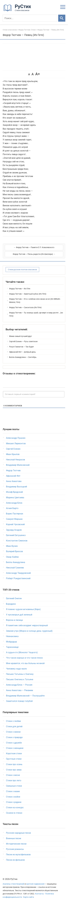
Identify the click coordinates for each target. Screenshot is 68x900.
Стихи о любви (13, 717)
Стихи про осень (14, 761)
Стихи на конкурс (15, 804)
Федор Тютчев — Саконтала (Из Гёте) (25, 304)
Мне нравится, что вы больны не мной (25, 660)
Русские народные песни (18, 829)
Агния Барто (12, 504)
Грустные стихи (13, 755)
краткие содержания (35, 880)
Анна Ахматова (13, 477)
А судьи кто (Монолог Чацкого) (22, 649)
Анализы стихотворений (13, 880)
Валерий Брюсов (14, 548)
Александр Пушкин (15, 434)
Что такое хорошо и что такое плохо (24, 654)
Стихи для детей (14, 723)
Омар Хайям (12, 553)
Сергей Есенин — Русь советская (23, 338)
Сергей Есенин (13, 445)
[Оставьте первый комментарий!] (34, 391)
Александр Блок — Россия (19, 681)
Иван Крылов (12, 450)
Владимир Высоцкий (16, 483)
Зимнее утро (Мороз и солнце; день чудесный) (29, 627)
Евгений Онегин (14, 595)
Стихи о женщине (14, 744)
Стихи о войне (13, 793)
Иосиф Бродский (14, 488)
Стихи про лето (13, 777)
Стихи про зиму (14, 766)
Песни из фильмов (15, 856)
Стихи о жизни (13, 728)
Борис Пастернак (14, 510)
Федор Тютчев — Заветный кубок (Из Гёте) (27, 290)
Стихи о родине (13, 798)
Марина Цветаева (15, 494)
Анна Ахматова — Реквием (19, 687)
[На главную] (18, 11)
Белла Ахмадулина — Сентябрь (22, 354)
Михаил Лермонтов (16, 440)
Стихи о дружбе (14, 739)
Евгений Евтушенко (16, 531)
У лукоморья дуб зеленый (19, 611)
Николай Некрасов (15, 456)
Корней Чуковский (15, 521)
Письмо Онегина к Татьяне (19, 676)
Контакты (39, 890)
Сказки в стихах (14, 809)
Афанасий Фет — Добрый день (22, 348)
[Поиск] (30, 18)
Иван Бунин (12, 542)
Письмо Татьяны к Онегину (20, 670)
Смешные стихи (14, 782)
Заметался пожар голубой (19, 697)
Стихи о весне (13, 771)
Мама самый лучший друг (20, 333)
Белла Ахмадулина (15, 558)
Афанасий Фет (13, 472)
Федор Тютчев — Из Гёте (19, 285)
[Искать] (61, 18)
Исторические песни (16, 840)
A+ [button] (37, 74)
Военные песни (13, 835)
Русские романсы (15, 845)
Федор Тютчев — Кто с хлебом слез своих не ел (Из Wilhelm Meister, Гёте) (34, 297)
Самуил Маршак (14, 515)
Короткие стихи (14, 750)
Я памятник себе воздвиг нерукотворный (27, 622)
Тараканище (12, 643)
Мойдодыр (11, 638)
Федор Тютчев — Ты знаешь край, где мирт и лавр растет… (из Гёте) (36, 310)
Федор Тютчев (13, 467)
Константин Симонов (16, 537)
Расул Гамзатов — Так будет (21, 343)
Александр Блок (14, 499)
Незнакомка (12, 633)
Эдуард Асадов (14, 526)
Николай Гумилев (15, 564)
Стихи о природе (14, 734)
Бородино (11, 600)
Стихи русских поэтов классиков (22, 266)
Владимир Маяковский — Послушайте (25, 692)
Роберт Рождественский (18, 575)
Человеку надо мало (16, 665)
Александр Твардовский (18, 569)
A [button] (29, 74)
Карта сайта (28, 893)
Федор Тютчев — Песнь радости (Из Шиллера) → (49, 249)
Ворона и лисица (14, 616)
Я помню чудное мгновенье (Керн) (23, 606)
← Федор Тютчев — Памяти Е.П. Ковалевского (19, 249)
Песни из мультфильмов (18, 851)
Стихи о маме (13, 788)
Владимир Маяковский (18, 461)
